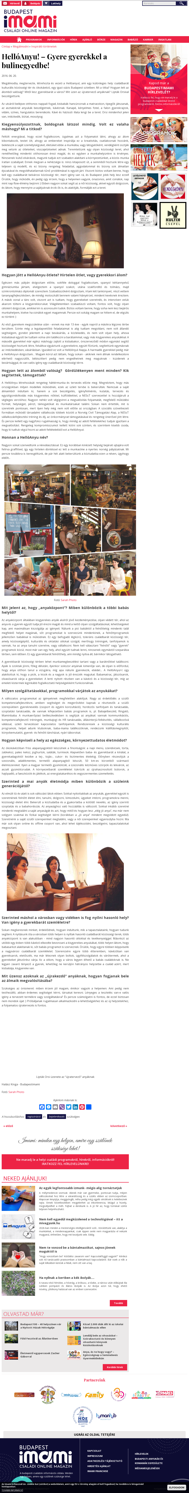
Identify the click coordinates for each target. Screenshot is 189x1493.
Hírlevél (15, 3)
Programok (34, 39)
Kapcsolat (94, 1450)
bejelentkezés (56, 1116)
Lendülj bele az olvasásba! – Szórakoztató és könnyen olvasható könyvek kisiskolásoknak (100, 1340)
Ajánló (87, 39)
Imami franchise (97, 1471)
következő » (118, 1126)
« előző (8, 1126)
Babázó (133, 39)
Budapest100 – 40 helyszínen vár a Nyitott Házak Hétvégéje (40, 1325)
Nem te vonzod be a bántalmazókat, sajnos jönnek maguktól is (77, 1249)
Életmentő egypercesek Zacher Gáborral (40, 1354)
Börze (101, 39)
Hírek (73, 39)
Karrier (148, 39)
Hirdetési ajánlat (99, 1466)
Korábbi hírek (115, 1367)
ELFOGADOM (176, 1487)
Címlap (19, 39)
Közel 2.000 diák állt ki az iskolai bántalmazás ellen (103, 1325)
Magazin (116, 39)
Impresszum (95, 1456)
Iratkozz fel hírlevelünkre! (65, 1164)
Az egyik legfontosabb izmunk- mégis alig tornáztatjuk (80, 1188)
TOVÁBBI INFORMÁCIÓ (12, 1490)
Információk (56, 39)
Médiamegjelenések (147, 1468)
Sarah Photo (69, 600)
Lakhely (56, 3)
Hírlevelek (141, 1453)
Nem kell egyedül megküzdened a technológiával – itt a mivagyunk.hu (81, 1221)
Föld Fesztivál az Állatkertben (39, 1338)
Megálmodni (21, 46)
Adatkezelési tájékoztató (104, 1461)
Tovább (118, 1303)
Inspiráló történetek (44, 46)
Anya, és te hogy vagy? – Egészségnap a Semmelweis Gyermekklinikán (100, 1355)
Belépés (35, 3)
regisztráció (33, 1116)
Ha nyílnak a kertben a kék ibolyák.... (66, 1278)
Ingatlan (164, 39)
